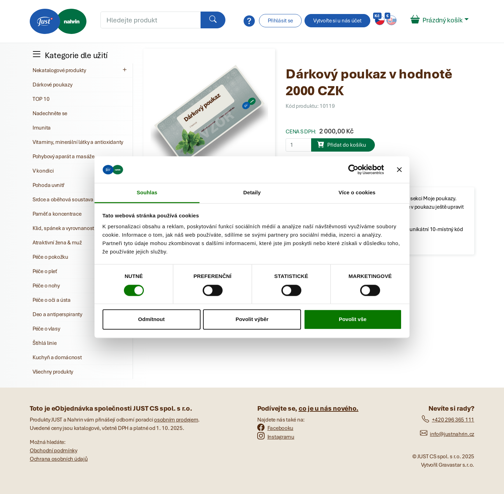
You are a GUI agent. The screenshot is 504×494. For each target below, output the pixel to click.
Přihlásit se (280, 20)
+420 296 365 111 (448, 419)
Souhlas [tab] (146, 193)
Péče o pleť (45, 271)
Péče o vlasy (46, 328)
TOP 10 (41, 99)
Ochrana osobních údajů (59, 458)
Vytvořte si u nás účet (337, 20)
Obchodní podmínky (53, 450)
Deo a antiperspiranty (57, 314)
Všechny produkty (53, 371)
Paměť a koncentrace (57, 213)
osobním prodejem (176, 419)
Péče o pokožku (50, 256)
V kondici (43, 170)
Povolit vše (352, 319)
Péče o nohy (46, 285)
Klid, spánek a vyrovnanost (63, 228)
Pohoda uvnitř (48, 185)
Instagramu (275, 436)
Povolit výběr (252, 319)
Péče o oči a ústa (52, 300)
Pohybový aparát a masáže (63, 156)
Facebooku (275, 428)
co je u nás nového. (328, 408)
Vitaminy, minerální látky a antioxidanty (78, 142)
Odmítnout (151, 319)
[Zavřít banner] (399, 169)
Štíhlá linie (44, 343)
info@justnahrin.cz (447, 434)
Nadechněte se (50, 113)
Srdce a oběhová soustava (63, 199)
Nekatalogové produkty (80, 70)
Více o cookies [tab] (357, 193)
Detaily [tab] (252, 193)
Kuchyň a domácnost (57, 357)
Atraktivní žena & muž (57, 242)
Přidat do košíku (341, 144)
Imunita (42, 127)
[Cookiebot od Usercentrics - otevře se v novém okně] (353, 169)
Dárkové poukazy (52, 84)
